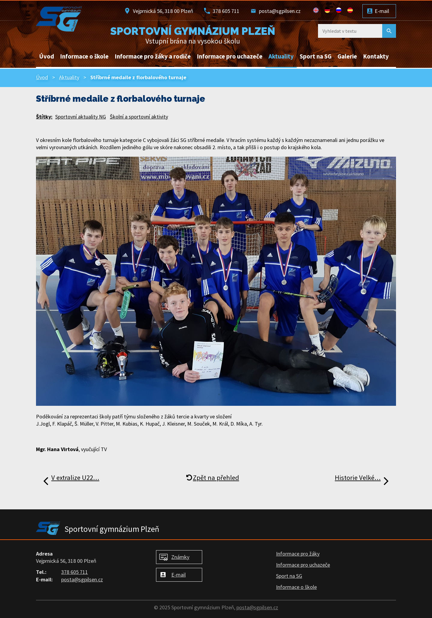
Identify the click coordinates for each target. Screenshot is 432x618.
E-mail (382, 11)
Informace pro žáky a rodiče (153, 56)
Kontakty (376, 56)
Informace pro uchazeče (229, 56)
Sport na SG (316, 56)
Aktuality (281, 56)
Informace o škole (84, 56)
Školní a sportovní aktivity (139, 116)
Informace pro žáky (298, 553)
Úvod (46, 56)
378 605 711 (226, 11)
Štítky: (44, 116)
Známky (180, 556)
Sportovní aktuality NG (80, 116)
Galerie (347, 56)
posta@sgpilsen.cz (280, 11)
